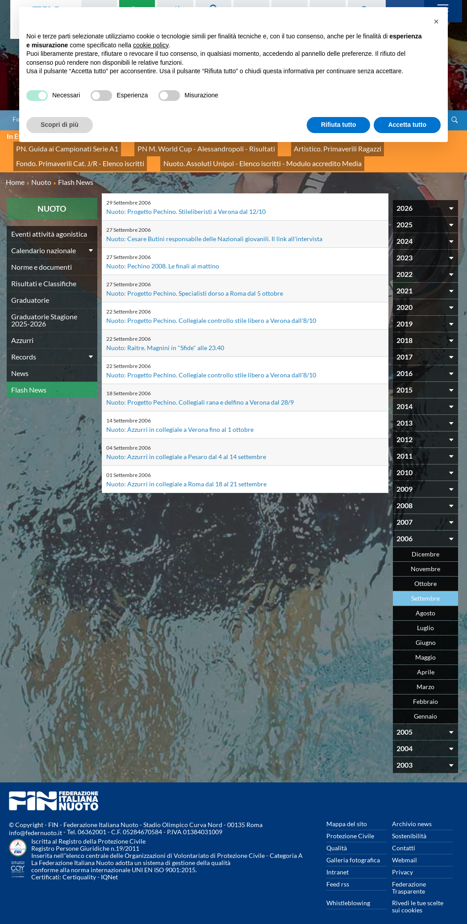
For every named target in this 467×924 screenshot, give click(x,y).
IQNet (109, 867)
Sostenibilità (409, 826)
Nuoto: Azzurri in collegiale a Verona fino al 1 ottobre (180, 419)
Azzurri (22, 330)
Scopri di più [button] (60, 124)
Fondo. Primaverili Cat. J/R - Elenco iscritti (72, 156)
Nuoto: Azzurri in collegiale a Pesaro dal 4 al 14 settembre (186, 447)
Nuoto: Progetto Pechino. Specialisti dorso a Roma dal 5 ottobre (194, 283)
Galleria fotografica (353, 850)
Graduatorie (30, 290)
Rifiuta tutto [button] (338, 124)
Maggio (425, 647)
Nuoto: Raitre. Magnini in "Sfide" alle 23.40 (165, 338)
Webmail (404, 850)
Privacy (402, 862)
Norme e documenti (41, 257)
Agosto (425, 603)
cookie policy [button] (150, 45)
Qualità (336, 838)
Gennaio (425, 706)
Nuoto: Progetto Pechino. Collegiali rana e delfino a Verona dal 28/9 (200, 392)
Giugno (426, 632)
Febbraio (425, 691)
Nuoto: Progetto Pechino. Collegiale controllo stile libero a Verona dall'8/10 (211, 310)
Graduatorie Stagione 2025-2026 (44, 310)
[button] (436, 21)
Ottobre (425, 573)
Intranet (337, 862)
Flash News (28, 380)
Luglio (425, 618)
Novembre (425, 559)
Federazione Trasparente (409, 877)
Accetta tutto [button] (407, 124)
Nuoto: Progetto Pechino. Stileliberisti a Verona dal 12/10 (186, 201)
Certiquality (79, 867)
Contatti (403, 838)
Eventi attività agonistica (49, 224)
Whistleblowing (348, 893)
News (20, 363)
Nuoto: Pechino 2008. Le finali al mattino (162, 256)
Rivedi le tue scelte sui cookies (417, 896)
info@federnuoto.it (35, 823)
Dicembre (425, 544)
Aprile (425, 662)
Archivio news (412, 814)
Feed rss (337, 874)
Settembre (425, 588)
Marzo (425, 677)
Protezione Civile (350, 826)
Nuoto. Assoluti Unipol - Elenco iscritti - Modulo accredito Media (235, 156)
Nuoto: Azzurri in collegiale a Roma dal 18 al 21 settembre (186, 474)
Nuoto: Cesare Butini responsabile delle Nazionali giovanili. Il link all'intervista (214, 229)
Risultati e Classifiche (43, 273)
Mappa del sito (346, 814)
